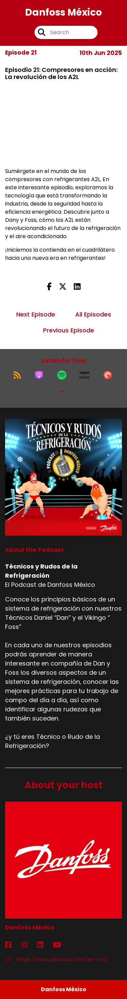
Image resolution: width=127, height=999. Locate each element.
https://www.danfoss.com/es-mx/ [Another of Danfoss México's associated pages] (56, 959)
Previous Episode (68, 330)
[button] (62, 391)
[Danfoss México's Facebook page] (12, 945)
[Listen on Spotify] (62, 375)
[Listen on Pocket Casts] (108, 375)
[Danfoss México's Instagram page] (28, 945)
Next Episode (35, 314)
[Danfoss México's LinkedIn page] (44, 945)
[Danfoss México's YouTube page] (61, 945)
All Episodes (93, 314)
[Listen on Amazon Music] (85, 375)
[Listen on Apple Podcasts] (39, 375)
